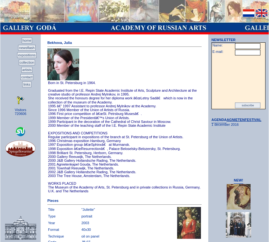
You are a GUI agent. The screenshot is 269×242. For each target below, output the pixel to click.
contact (26, 77)
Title (51, 209)
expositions (27, 55)
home (27, 40)
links (26, 84)
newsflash (27, 48)
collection (27, 62)
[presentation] (238, 79)
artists (26, 70)
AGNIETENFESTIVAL (244, 120)
